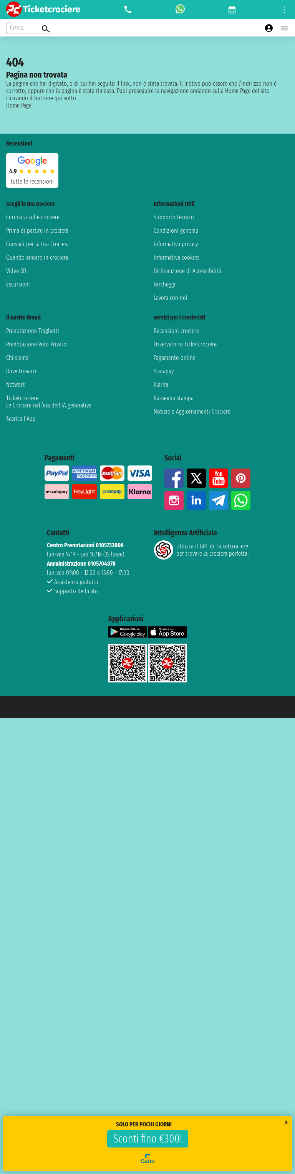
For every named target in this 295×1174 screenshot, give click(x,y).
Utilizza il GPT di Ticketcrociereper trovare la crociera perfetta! (201, 550)
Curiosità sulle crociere (33, 217)
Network (15, 384)
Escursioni (18, 284)
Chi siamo (17, 357)
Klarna (161, 384)
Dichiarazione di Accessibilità (187, 271)
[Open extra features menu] (29, 28)
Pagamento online (175, 357)
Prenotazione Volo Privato (36, 344)
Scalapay (164, 371)
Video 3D (16, 271)
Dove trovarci (21, 371)
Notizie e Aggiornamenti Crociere (192, 411)
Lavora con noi (170, 297)
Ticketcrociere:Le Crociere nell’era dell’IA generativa (48, 401)
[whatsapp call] (180, 9)
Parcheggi (165, 284)
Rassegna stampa (174, 398)
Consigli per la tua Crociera (37, 244)
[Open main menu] (284, 28)
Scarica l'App (21, 418)
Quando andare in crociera (37, 257)
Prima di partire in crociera (37, 230)
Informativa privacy (176, 244)
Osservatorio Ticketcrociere (185, 344)
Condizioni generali (176, 230)
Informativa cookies (176, 257)
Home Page (18, 105)
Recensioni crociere (176, 330)
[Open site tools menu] (284, 9)
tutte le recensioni (32, 181)
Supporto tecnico (174, 217)
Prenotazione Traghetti (32, 330)
